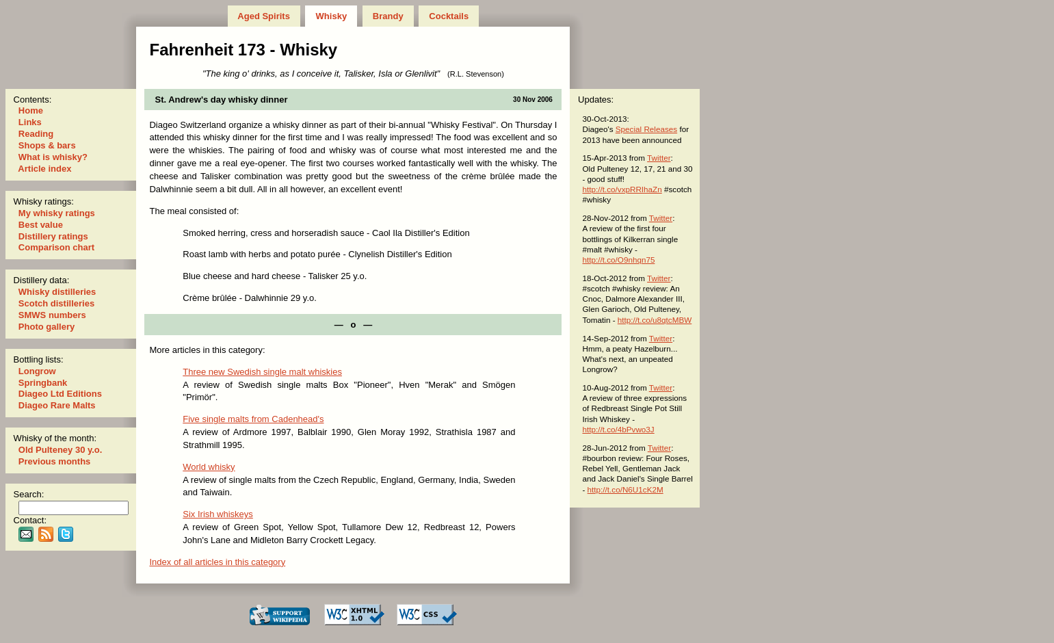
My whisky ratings (56, 213)
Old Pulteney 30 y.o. (60, 450)
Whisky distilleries (57, 292)
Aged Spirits (263, 16)
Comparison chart (56, 247)
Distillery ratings (53, 236)
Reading (36, 134)
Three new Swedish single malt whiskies (262, 372)
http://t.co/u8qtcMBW (654, 319)
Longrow (37, 371)
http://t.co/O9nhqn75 (618, 259)
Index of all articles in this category (217, 562)
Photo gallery (46, 327)
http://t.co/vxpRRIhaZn (621, 189)
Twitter (658, 157)
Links (30, 122)
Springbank (43, 383)
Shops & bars (47, 145)
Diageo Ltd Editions (60, 394)
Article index (45, 168)
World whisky (209, 467)
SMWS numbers (52, 315)
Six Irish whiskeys (218, 514)
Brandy (388, 16)
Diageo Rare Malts (57, 405)
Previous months (54, 461)
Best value (40, 225)
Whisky (331, 16)
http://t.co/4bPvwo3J (618, 429)
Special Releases (646, 128)
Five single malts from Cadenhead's (253, 419)
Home (30, 110)
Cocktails (449, 16)
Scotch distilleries (56, 303)
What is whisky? (53, 157)
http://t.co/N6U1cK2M (625, 489)
